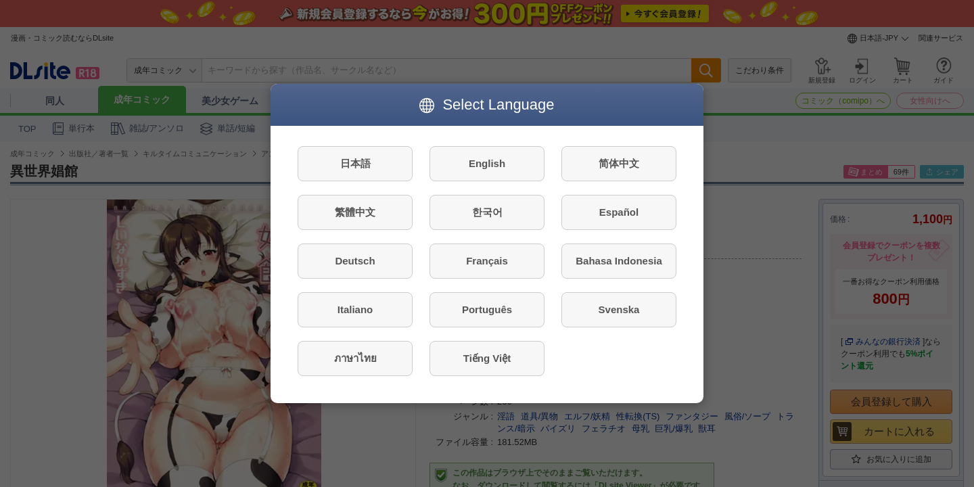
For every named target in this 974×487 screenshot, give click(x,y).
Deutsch (355, 260)
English (487, 163)
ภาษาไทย (355, 358)
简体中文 (619, 163)
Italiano (355, 309)
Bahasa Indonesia (619, 260)
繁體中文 (355, 212)
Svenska (619, 309)
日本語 (355, 163)
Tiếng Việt (487, 358)
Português (487, 309)
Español (619, 212)
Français (487, 260)
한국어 (487, 212)
